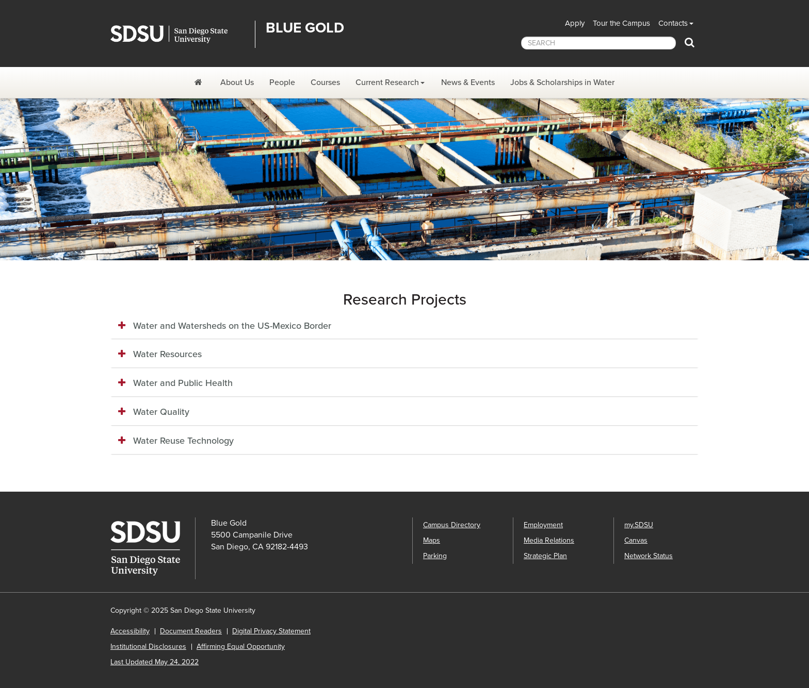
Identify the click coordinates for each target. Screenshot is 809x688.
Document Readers (191, 631)
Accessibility (130, 631)
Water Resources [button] (167, 354)
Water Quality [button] (161, 411)
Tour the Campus (621, 23)
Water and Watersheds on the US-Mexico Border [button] (232, 325)
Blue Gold (305, 28)
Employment (543, 525)
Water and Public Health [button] (183, 383)
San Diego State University (178, 34)
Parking (435, 555)
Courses (325, 82)
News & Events (468, 82)
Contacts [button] (673, 23)
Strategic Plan (545, 555)
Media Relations (549, 540)
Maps (431, 540)
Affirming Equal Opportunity (241, 646)
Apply (575, 23)
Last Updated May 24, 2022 (154, 662)
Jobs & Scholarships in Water (562, 82)
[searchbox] (598, 43)
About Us (237, 82)
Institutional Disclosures (148, 646)
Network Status (648, 555)
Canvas (636, 540)
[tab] (404, 326)
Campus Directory (451, 525)
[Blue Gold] (200, 82)
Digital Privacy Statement (271, 631)
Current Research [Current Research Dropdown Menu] (387, 82)
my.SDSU (638, 525)
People (282, 82)
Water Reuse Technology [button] (183, 440)
